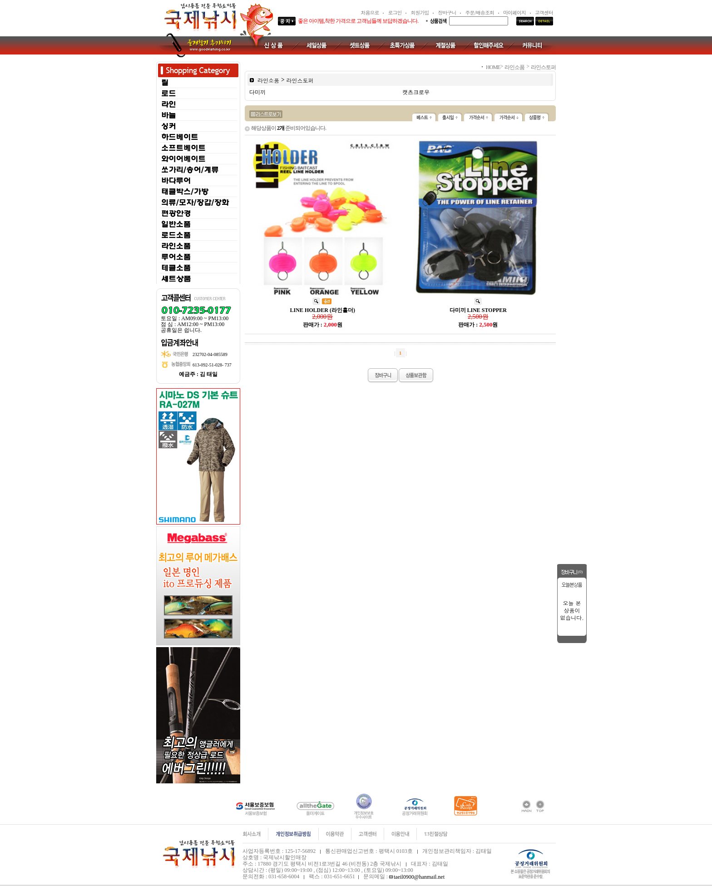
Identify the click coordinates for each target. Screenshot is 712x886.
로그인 (394, 12)
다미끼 (257, 92)
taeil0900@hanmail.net (419, 877)
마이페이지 (514, 12)
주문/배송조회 (479, 12)
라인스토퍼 (300, 80)
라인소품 (268, 80)
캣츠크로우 (416, 92)
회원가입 (419, 12)
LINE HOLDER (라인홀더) (322, 310)
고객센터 (544, 12)
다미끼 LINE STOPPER (478, 310)
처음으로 (370, 12)
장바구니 (447, 12)
